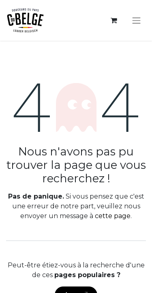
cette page (113, 216)
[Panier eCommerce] (114, 20)
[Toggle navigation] (136, 20)
